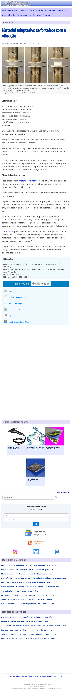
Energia (22, 10)
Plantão (46, 15)
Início (4, 10)
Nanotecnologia (24, 15)
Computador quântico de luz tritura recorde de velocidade (25, 582)
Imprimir (11, 291)
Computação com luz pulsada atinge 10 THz (19, 591)
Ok (36, 524)
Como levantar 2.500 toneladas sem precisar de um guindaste (27, 569)
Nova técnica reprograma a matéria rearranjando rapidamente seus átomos (33, 578)
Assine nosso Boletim (16, 310)
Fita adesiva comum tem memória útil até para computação (26, 617)
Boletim (24, 676)
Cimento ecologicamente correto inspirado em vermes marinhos (28, 638)
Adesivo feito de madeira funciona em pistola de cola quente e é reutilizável (33, 625)
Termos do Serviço (46, 676)
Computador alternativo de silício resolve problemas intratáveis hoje (30, 586)
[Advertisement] (52, 112)
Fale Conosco (33, 676)
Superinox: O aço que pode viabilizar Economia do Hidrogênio (26, 599)
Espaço (30, 10)
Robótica (37, 15)
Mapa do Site (58, 676)
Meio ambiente (8, 15)
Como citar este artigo (17, 297)
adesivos (10, 231)
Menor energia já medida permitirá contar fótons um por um (26, 574)
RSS (9, 316)
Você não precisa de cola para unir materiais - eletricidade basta (28, 634)
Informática (41, 10)
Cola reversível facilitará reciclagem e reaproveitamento (25, 621)
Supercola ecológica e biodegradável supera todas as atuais (26, 630)
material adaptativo (28, 180)
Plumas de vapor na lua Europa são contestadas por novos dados (28, 565)
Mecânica (62, 10)
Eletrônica (12, 10)
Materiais (52, 10)
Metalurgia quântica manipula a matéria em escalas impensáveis (28, 595)
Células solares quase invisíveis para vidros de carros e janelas (27, 604)
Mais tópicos (63, 492)
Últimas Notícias (15, 676)
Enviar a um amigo (15, 304)
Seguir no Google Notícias (18, 322)
